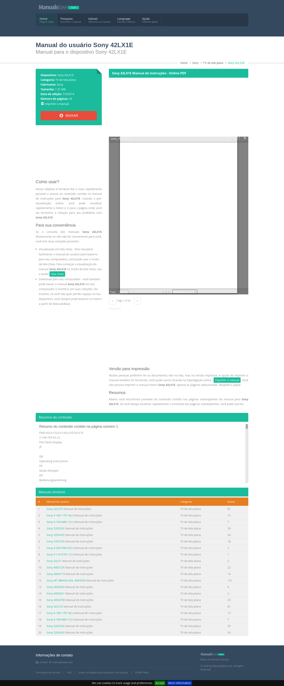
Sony (60, 84)
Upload (92, 18)
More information (179, 683)
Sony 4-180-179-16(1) (60, 515)
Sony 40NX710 (56, 574)
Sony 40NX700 (56, 600)
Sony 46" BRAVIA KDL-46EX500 (66, 580)
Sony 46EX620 (55, 587)
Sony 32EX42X (55, 535)
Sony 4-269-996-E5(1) (60, 548)
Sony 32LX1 (54, 561)
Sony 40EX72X (55, 567)
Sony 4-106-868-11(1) (60, 522)
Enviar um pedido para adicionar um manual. (103, 672)
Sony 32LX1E (55, 509)
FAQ (69, 672)
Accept (160, 683)
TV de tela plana (65, 80)
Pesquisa (67, 18)
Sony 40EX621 (55, 593)
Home (44, 18)
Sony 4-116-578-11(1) (60, 554)
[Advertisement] (69, 153)
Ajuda (146, 18)
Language (123, 18)
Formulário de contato (48, 672)
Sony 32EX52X (55, 528)
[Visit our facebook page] (239, 7)
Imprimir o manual (57, 104)
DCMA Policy (142, 672)
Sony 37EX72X (55, 541)
